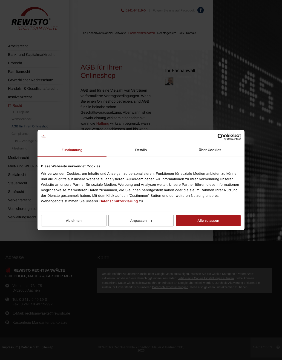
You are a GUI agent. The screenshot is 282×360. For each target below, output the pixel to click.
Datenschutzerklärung (118, 201)
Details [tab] (141, 150)
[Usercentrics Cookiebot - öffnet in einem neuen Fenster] (221, 136)
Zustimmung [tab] (72, 150)
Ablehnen (73, 220)
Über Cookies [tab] (210, 150)
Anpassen (141, 220)
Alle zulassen (208, 220)
